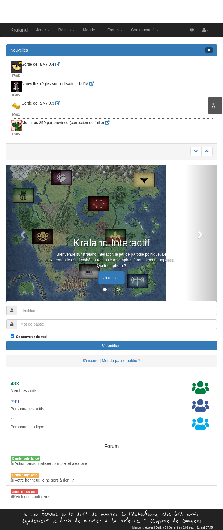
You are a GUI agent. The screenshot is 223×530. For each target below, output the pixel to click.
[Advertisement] (111, 10)
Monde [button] (91, 30)
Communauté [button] (145, 30)
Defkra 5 (161, 527)
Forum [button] (115, 30)
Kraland (19, 30)
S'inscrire (91, 360)
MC (213, 105)
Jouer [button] (43, 30)
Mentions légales (143, 527)
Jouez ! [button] (111, 278)
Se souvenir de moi (30, 337)
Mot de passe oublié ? (121, 360)
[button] (205, 30)
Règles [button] (66, 30)
